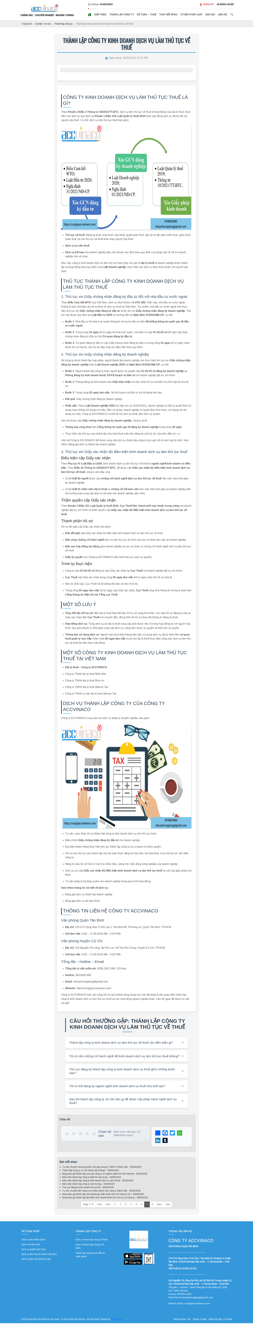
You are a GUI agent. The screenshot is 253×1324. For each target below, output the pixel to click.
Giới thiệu (100, 14)
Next (159, 1205)
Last (168, 1205)
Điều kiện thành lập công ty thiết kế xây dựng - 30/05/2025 (91, 1178)
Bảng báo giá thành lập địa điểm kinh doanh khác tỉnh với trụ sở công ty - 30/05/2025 (105, 1198)
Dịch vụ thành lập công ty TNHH (92, 1240)
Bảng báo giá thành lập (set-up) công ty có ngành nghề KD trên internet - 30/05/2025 (104, 1174)
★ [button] (67, 1133)
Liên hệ (222, 14)
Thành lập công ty (122, 14)
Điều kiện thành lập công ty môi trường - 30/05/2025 (88, 1185)
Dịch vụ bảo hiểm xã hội (34, 1240)
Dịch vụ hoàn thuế (31, 1245)
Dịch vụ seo (116, 1319)
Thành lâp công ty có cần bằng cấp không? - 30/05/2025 (90, 1171)
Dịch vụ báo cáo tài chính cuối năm (39, 1255)
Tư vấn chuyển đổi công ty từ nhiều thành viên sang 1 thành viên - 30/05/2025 (101, 1191)
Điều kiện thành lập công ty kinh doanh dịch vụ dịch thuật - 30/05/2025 (97, 1181)
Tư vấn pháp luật (191, 14)
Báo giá (210, 14)
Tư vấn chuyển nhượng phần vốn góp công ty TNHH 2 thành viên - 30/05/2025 (101, 1168)
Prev (108, 1205)
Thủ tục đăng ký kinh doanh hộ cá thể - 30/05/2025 (88, 1188)
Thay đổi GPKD (168, 14)
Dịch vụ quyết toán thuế (33, 1250)
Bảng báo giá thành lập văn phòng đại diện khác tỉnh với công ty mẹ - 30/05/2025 (103, 1195)
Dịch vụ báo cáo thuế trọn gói (36, 1259)
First (99, 1205)
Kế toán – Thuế (146, 14)
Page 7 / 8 (88, 1205)
